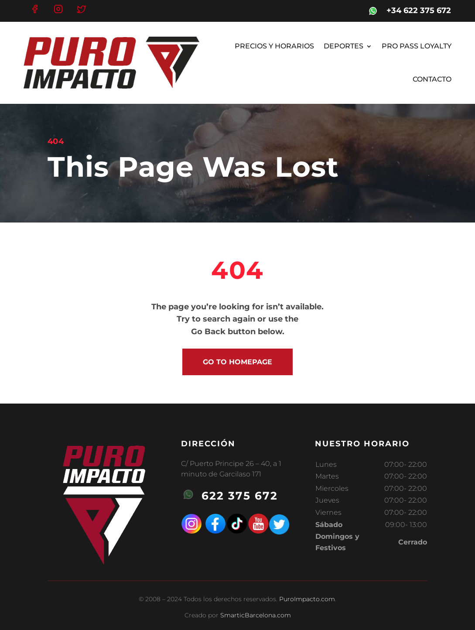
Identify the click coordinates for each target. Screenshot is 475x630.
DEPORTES (343, 46)
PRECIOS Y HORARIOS (274, 46)
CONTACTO (432, 79)
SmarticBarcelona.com (255, 615)
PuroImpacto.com (307, 599)
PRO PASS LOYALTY (416, 46)
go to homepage (237, 362)
